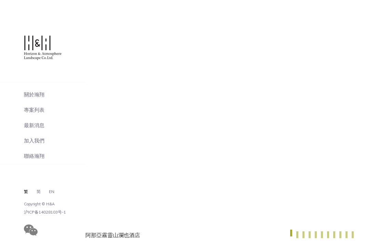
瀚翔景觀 (45, 48)
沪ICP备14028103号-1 (45, 212)
